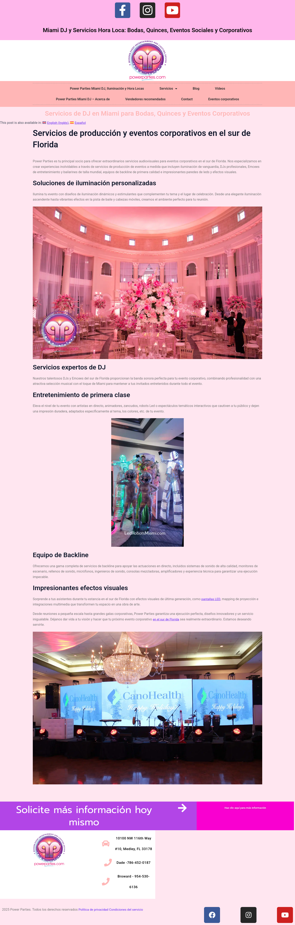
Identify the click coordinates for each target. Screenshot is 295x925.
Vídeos (220, 88)
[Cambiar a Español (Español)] (79, 122)
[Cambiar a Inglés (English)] (55, 122)
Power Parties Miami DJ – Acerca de (83, 99)
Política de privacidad (94, 904)
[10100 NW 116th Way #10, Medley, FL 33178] (224, 859)
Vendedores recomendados (145, 99)
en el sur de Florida (166, 619)
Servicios (168, 88)
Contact (187, 99)
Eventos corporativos (223, 99)
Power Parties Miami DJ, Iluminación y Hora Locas (107, 88)
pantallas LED (211, 599)
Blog (196, 88)
